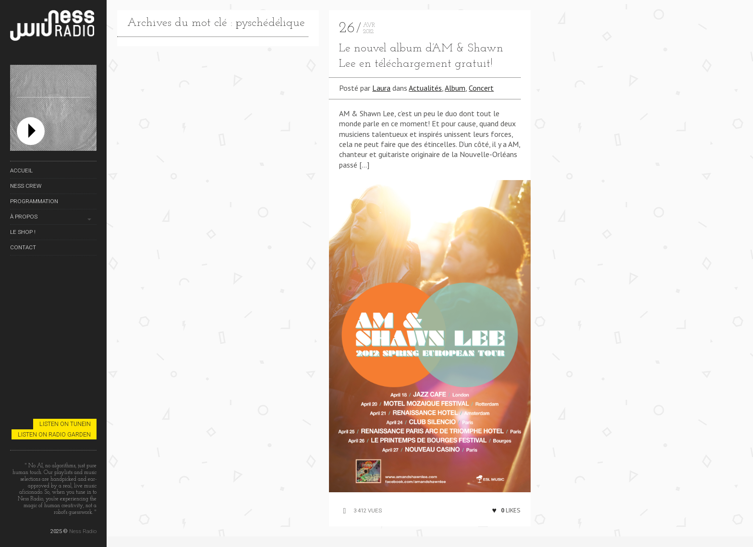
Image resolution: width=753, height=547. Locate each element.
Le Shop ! (23, 232)
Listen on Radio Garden (54, 434)
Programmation (34, 201)
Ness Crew (25, 185)
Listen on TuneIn (65, 423)
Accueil (21, 170)
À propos (23, 216)
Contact (23, 247)
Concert (481, 88)
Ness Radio (83, 531)
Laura (381, 88)
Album (455, 88)
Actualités (425, 88)
